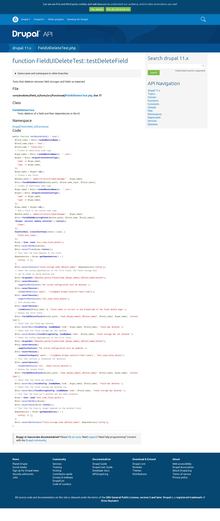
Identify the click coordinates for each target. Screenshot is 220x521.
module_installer (43, 225)
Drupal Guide (99, 476)
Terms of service (181, 486)
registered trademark (189, 510)
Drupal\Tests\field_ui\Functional (30, 126)
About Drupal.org (182, 483)
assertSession (29, 287)
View (26, 247)
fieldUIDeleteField (32, 324)
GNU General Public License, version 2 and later (134, 510)
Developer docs (101, 483)
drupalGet (27, 284)
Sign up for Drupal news (26, 483)
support (92, 449)
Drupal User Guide (102, 479)
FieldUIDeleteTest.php (57, 48)
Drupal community (36, 453)
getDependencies (48, 262)
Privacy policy (180, 490)
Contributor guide (62, 486)
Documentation (101, 472)
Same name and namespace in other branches (43, 73)
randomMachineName (48, 140)
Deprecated (154, 117)
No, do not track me (118, 9)
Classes (152, 97)
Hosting (57, 483)
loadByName (54, 335)
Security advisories (23, 486)
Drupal (167, 510)
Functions (153, 100)
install (60, 225)
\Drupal (18, 225)
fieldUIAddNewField (32, 184)
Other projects (56, 19)
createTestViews (38, 236)
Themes (136, 483)
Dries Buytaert (110, 513)
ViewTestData (21, 236)
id (40, 173)
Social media (20, 479)
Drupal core (138, 476)
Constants (153, 104)
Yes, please (97, 9)
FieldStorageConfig (48, 343)
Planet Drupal (20, 476)
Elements (153, 124)
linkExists (24, 317)
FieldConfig (41, 335)
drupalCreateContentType (45, 159)
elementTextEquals (28, 365)
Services (152, 120)
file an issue (74, 449)
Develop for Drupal (77, 19)
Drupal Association (183, 479)
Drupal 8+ (39, 19)
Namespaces (155, 114)
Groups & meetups (63, 490)
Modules (137, 479)
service (28, 225)
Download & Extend (144, 472)
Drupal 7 (25, 19)
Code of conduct (62, 496)
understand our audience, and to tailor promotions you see (143, 4)
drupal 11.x (22, 48)
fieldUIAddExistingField (35, 221)
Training (57, 479)
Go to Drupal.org (15, 19)
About (176, 472)
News (16, 472)
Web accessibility (181, 476)
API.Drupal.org (100, 486)
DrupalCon (58, 493)
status (45, 254)
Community (59, 472)
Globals (152, 107)
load (32, 247)
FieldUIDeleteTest (23, 110)
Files (150, 110)
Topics (151, 93)
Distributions (139, 486)
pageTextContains (28, 357)
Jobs (15, 490)
